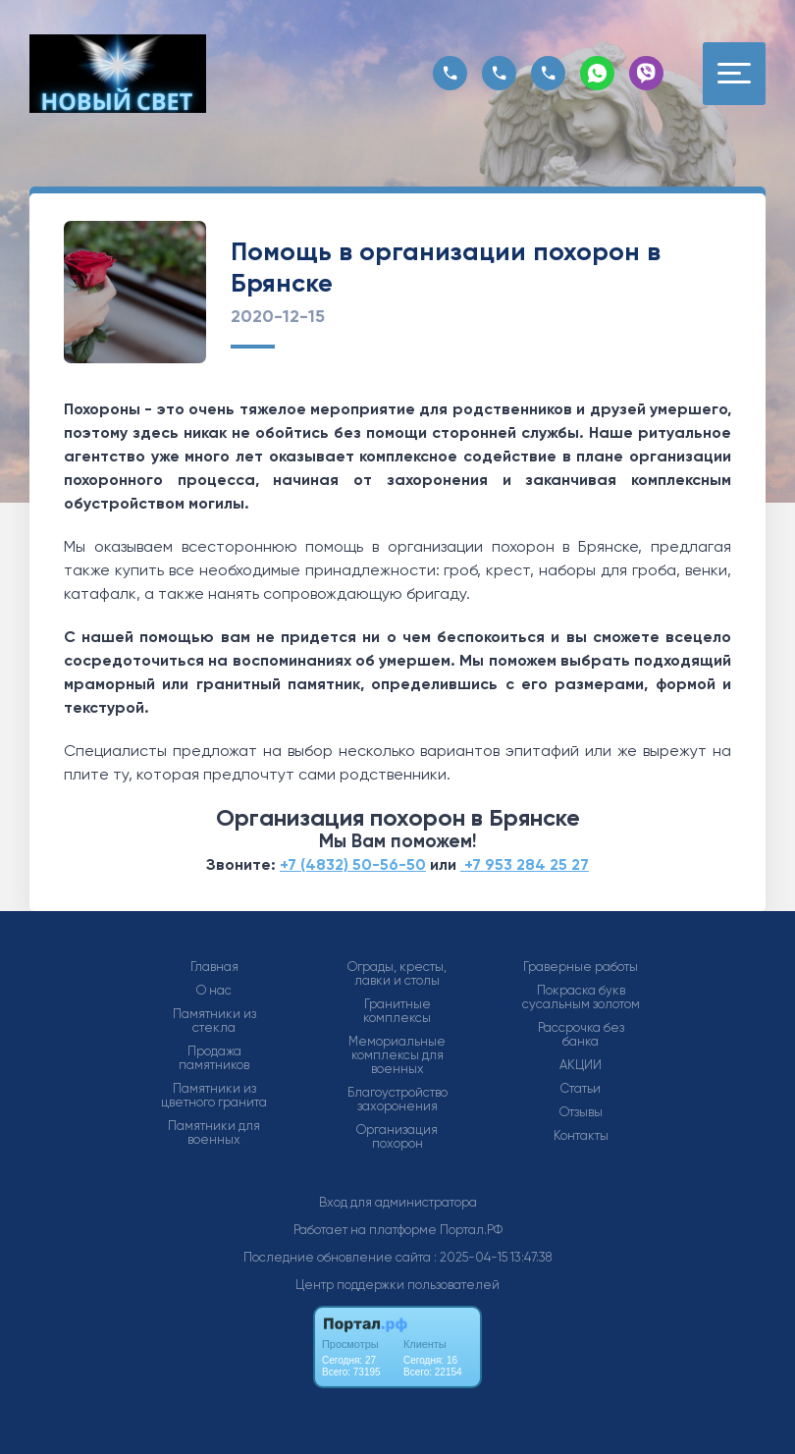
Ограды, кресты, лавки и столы (397, 974)
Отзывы (581, 1112)
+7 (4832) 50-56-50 (353, 864)
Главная (214, 967)
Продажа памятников (214, 1058)
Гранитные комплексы (397, 1011)
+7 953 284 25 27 (524, 864)
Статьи (580, 1089)
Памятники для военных (214, 1133)
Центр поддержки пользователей (397, 1284)
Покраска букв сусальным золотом (581, 997)
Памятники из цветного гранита (214, 1095)
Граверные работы (580, 967)
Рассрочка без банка (581, 1035)
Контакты (581, 1136)
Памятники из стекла (214, 1021)
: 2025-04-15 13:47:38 (493, 1257)
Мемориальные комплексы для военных (397, 1055)
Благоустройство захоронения (397, 1099)
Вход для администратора (398, 1202)
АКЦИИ (580, 1065)
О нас (214, 990)
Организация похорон (397, 1137)
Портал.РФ (471, 1229)
